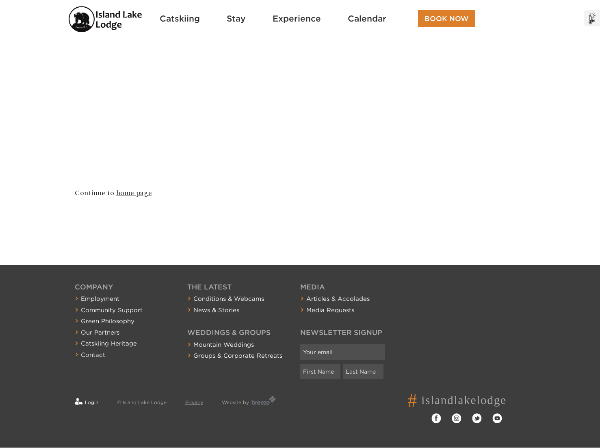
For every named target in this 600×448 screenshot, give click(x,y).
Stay (236, 18)
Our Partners (100, 332)
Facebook (436, 418)
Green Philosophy (107, 321)
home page (134, 192)
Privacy (194, 402)
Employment (100, 298)
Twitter (477, 418)
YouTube (497, 418)
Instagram (456, 418)
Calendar (367, 18)
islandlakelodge (467, 400)
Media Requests (330, 310)
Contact (93, 355)
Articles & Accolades (338, 298)
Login (91, 402)
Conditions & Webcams (228, 298)
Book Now (447, 18)
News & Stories (216, 310)
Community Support (112, 310)
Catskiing (180, 18)
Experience (297, 18)
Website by (235, 402)
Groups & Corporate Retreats (237, 355)
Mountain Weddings (223, 344)
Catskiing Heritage (109, 343)
